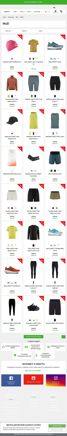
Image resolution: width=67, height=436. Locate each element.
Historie (33, 406)
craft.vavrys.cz (48, 434)
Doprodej (11, 17)
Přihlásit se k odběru (33, 371)
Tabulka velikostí (11, 416)
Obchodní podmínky (11, 410)
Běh (17, 17)
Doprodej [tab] (38, 12)
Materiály (33, 400)
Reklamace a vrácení (11, 419)
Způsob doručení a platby (11, 413)
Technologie (33, 403)
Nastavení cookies (57, 430)
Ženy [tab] (23, 12)
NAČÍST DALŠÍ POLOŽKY (33, 337)
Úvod (4, 17)
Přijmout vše (57, 426)
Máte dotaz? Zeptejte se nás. (53, 401)
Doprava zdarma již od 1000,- (11, 407)
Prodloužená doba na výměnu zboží (11, 403)
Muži (21, 17)
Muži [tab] (15, 12)
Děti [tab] (29, 12)
